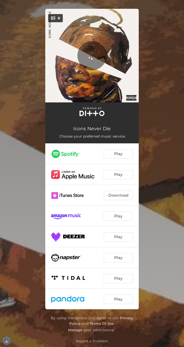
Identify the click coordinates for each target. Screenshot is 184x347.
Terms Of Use (102, 323)
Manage (75, 330)
